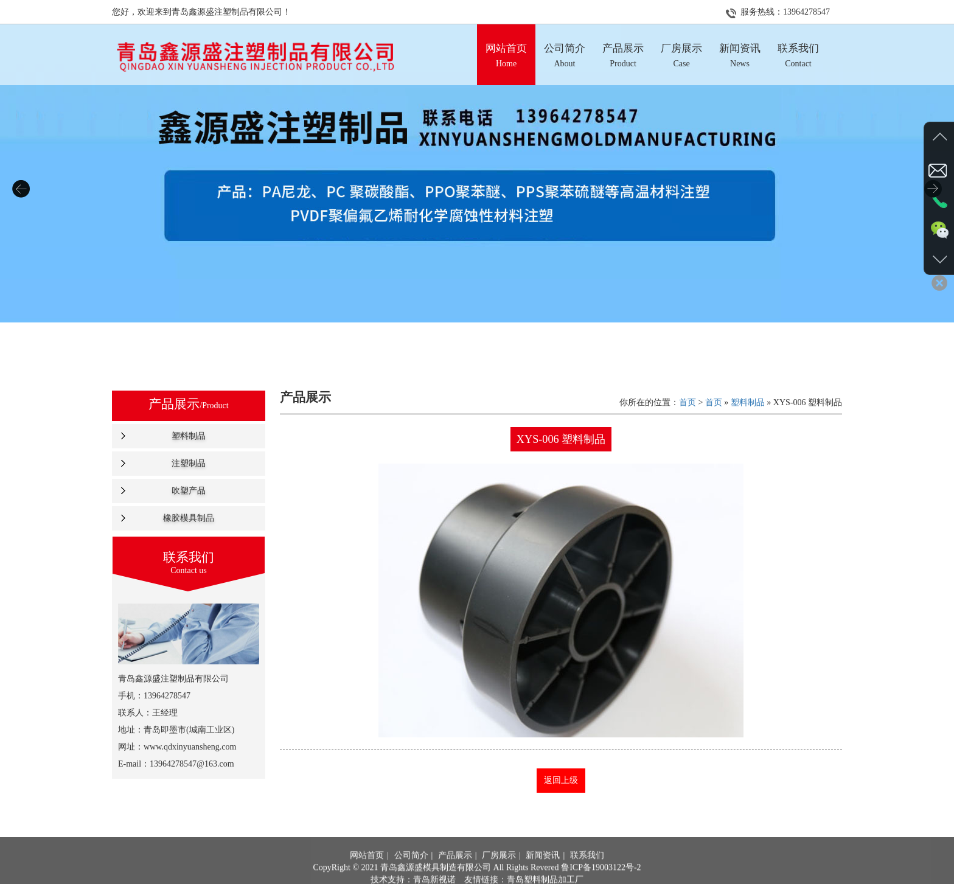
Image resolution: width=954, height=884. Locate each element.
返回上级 (561, 780)
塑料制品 (189, 435)
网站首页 (367, 870)
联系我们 (587, 870)
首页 (687, 402)
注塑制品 (189, 463)
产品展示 (455, 870)
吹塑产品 (189, 490)
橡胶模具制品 (188, 518)
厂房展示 (499, 870)
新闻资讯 (543, 870)
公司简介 (411, 870)
